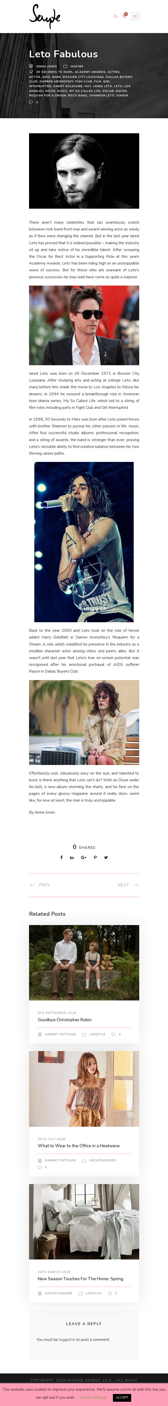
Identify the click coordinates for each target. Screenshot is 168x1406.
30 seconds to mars (54, 71)
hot (63, 86)
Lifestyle (97, 1041)
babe (43, 76)
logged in (68, 1347)
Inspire (78, 66)
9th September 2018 (57, 1020)
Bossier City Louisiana (69, 76)
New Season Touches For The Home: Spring (82, 1285)
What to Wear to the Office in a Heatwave (79, 1153)
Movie (34, 90)
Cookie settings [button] (93, 1397)
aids (33, 76)
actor (124, 71)
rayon (105, 90)
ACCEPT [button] (122, 1398)
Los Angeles (112, 86)
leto (95, 86)
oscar (92, 90)
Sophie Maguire (59, 1300)
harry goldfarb (43, 86)
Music (46, 90)
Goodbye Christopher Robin (66, 1026)
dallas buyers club (110, 76)
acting (112, 71)
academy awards (89, 71)
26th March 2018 (54, 1279)
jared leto (78, 86)
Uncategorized (102, 1167)
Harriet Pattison (60, 1041)
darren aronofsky (46, 81)
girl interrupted (108, 81)
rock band (62, 95)
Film (87, 81)
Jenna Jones (47, 66)
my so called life (69, 90)
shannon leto (86, 95)
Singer (107, 95)
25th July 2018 (52, 1146)
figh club (73, 81)
